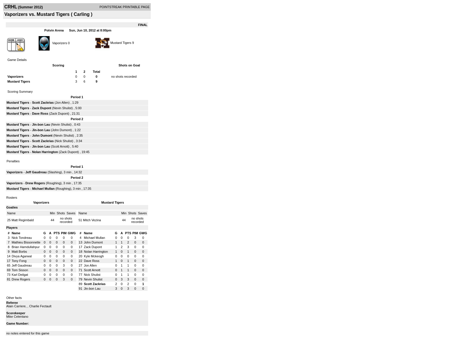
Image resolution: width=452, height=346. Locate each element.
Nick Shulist (64, 141)
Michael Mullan (43, 188)
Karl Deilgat (20, 274)
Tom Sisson (20, 270)
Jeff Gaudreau (36, 172)
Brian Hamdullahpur (25, 247)
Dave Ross (40, 113)
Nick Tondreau (22, 237)
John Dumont (61, 130)
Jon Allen (62, 102)
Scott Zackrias (43, 102)
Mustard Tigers (120, 42)
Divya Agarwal (22, 256)
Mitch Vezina (92, 220)
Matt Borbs (19, 251)
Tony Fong (19, 261)
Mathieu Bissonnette (26, 242)
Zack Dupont (41, 108)
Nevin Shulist (62, 108)
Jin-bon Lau (41, 124)
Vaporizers (59, 42)
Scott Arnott (60, 146)
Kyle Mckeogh (94, 256)
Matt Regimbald (23, 220)
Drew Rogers (35, 183)
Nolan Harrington (45, 152)
